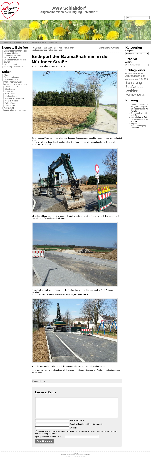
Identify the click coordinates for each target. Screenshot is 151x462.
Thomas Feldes (85, 458)
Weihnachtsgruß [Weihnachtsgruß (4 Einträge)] (135, 94)
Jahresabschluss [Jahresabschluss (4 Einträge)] (135, 75)
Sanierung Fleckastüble (13, 67)
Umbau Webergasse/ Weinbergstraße (12, 56)
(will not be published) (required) (86, 428)
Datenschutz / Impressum (15, 110)
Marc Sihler (10, 94)
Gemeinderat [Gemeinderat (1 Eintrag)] (139, 73)
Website (73, 432)
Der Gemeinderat (11, 79)
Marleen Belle (11, 96)
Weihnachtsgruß (11, 64)
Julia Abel (9, 91)
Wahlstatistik (9, 108)
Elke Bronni (10, 89)
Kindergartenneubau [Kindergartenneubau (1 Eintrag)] (131, 79)
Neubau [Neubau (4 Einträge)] (143, 78)
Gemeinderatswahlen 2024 (15, 84)
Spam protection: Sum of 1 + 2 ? (48, 441)
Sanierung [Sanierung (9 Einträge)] (133, 82)
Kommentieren (38, 381)
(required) (77, 424)
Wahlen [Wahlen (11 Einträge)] (131, 91)
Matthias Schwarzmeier (15, 98)
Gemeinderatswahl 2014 (109, 48)
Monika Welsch (11, 101)
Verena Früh (10, 105)
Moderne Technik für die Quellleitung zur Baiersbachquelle (139, 107)
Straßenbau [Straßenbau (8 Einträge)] (134, 87)
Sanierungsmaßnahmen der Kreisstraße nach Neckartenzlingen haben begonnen (53, 49)
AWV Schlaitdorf (69, 8)
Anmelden (75, 457)
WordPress (75, 460)
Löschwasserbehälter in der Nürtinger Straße (15, 52)
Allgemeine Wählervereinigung (11, 76)
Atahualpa (82, 460)
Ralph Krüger (10, 103)
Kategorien (130, 51)
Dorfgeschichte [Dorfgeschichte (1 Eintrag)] (130, 73)
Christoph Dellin (11, 87)
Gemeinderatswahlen (13, 82)
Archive (128, 62)
